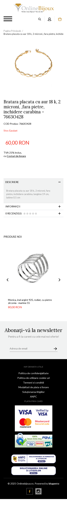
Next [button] (59, 279)
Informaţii (12, 206)
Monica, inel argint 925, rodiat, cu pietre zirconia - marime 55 (30, 301)
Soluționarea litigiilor (33, 391)
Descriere (12, 182)
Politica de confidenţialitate (33, 373)
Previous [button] (7, 279)
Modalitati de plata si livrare (33, 387)
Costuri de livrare (16, 155)
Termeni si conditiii (33, 382)
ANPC (33, 396)
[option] (33, 69)
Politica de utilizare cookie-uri (33, 377)
